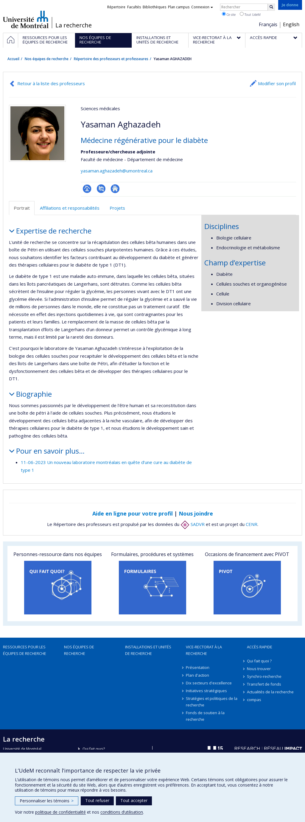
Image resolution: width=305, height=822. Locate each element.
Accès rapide (259, 647)
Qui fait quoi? (94, 748)
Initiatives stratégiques (206, 690)
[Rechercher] (271, 7)
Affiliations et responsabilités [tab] (69, 208)
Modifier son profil (277, 83)
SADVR (192, 524)
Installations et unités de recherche (148, 650)
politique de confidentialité (60, 812)
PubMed (101, 188)
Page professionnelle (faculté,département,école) (87, 188)
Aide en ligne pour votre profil (132, 513)
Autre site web (115, 188)
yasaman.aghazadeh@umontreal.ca (116, 171)
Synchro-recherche (264, 676)
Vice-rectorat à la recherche (204, 650)
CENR (251, 524)
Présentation (197, 667)
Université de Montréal (26, 19)
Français (268, 24)
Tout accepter (133, 800)
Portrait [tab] (22, 208)
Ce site (229, 14)
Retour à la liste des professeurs (51, 83)
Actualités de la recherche (270, 692)
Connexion (202, 7)
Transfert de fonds (264, 684)
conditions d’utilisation (121, 812)
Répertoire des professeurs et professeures (111, 58)
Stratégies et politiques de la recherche (211, 702)
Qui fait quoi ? (259, 661)
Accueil (13, 58)
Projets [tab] (117, 208)
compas (254, 699)
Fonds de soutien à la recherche (205, 716)
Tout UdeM (250, 14)
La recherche (73, 25)
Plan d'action (197, 675)
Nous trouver (259, 668)
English (291, 24)
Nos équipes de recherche (47, 58)
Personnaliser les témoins (47, 801)
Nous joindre (196, 513)
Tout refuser (97, 800)
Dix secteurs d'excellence (209, 683)
